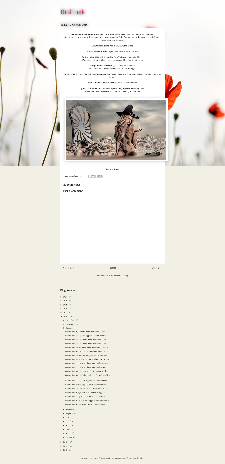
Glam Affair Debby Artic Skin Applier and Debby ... (86, 367)
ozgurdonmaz (119, 458)
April (68, 429)
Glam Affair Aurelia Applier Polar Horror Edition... (86, 384)
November (70, 324)
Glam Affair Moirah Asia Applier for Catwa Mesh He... (87, 375)
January (69, 437)
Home (113, 267)
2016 (65, 316)
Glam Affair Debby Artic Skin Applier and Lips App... (87, 363)
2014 (65, 446)
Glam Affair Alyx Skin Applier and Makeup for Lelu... (87, 331)
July (68, 417)
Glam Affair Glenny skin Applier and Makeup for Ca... (87, 335)
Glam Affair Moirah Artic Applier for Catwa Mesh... (86, 371)
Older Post (157, 267)
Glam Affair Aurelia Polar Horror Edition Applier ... (86, 404)
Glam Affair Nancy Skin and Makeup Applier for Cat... (87, 351)
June (68, 421)
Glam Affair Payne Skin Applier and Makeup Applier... (87, 347)
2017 (65, 312)
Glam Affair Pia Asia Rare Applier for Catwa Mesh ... (87, 355)
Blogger (140, 458)
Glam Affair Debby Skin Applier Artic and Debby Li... (87, 380)
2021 (65, 297)
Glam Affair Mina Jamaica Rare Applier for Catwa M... (87, 359)
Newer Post (68, 267)
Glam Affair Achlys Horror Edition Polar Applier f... (86, 392)
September (70, 409)
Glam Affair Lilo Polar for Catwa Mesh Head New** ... (87, 388)
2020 (65, 301)
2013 (65, 450)
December (70, 320)
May (68, 425)
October (69, 328)
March (69, 433)
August (69, 413)
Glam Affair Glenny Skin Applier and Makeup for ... (86, 339)
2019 (65, 305)
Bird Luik (72, 11)
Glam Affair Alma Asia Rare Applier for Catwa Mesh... (87, 400)
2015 (65, 442)
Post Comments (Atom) (118, 275)
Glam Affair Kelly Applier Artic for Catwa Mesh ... (86, 396)
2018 (65, 309)
